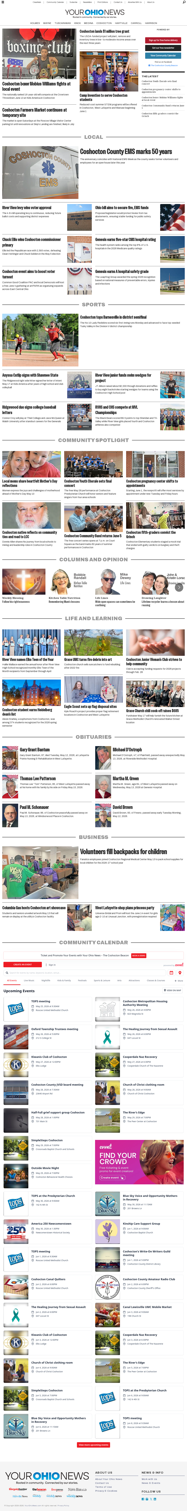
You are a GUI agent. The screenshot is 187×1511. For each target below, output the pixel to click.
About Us (150, 2)
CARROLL (136, 23)
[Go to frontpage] (94, 13)
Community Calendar (55, 2)
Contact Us (118, 2)
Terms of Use (103, 1487)
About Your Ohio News (109, 1479)
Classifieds (37, 2)
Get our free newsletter (163, 48)
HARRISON (151, 23)
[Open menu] (3, 2)
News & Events (151, 1483)
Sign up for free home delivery (163, 40)
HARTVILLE (121, 23)
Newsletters (87, 2)
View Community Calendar (163, 55)
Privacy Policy (63, 1505)
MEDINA (88, 23)
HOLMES (35, 23)
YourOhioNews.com (33, 1505)
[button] (179, 587)
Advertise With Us (135, 2)
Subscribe (73, 2)
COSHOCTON (104, 23)
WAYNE (47, 23)
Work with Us (149, 1479)
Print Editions (102, 2)
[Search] (184, 2)
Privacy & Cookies (106, 1491)
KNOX (77, 23)
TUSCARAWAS (63, 23)
